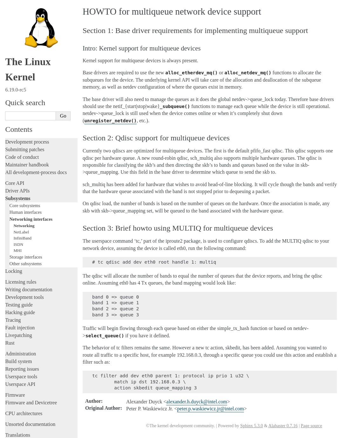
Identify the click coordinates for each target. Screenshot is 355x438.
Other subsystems (26, 235)
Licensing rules (20, 253)
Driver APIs (17, 162)
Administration (20, 325)
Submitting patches (24, 121)
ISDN (18, 216)
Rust (9, 314)
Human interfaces (26, 183)
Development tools (24, 269)
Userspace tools (21, 348)
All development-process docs (36, 144)
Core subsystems (25, 177)
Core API (14, 155)
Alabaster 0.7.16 (282, 425)
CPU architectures (23, 385)
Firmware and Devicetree (31, 374)
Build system (18, 333)
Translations (17, 406)
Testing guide (18, 276)
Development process (27, 113)
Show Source (18, 432)
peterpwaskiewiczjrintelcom (210, 408)
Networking (24, 197)
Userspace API (20, 356)
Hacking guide (20, 284)
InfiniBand (22, 209)
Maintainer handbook (27, 136)
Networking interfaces (31, 190)
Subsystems (17, 170)
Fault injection (20, 299)
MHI (18, 222)
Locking (13, 243)
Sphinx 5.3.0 (251, 425)
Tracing (13, 291)
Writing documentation (28, 261)
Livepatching (18, 307)
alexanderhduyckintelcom (196, 401)
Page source (311, 425)
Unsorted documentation (30, 396)
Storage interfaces (26, 228)
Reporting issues (22, 340)
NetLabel (21, 203)
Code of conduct (22, 128)
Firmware (15, 366)
